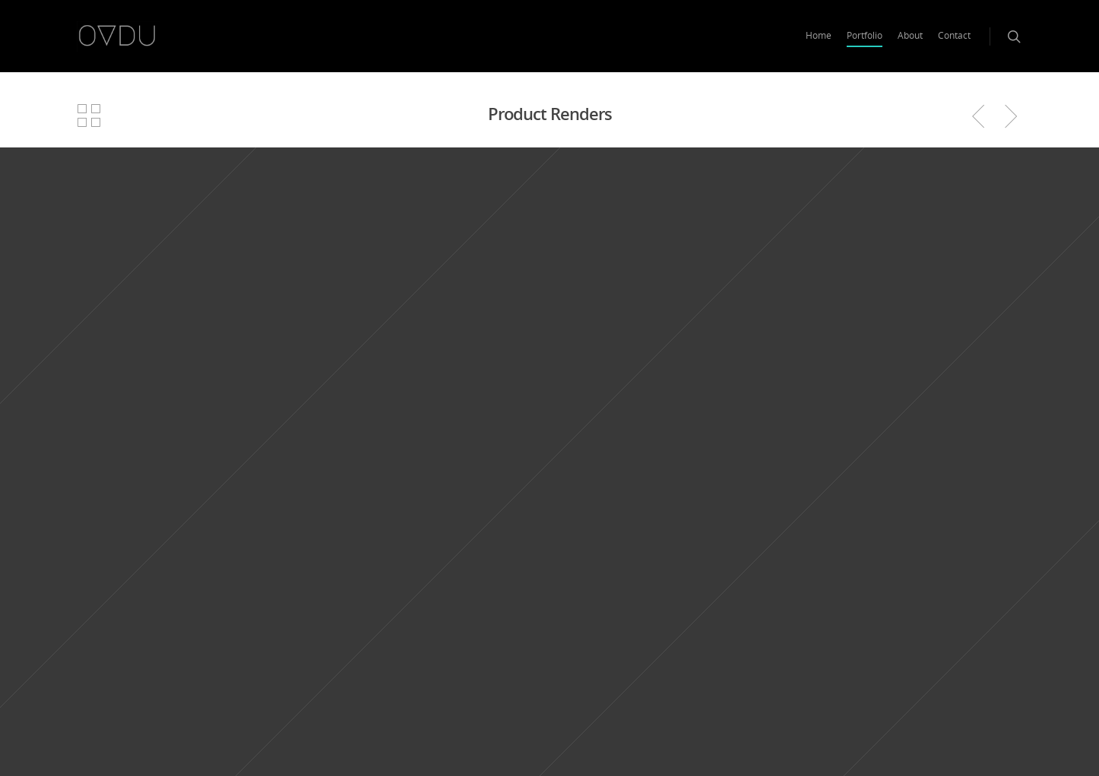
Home (818, 35)
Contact (954, 35)
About (910, 35)
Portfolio (864, 35)
